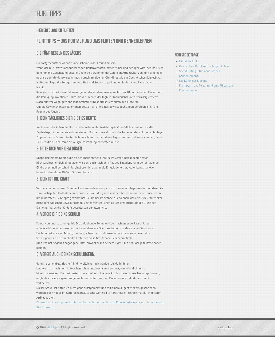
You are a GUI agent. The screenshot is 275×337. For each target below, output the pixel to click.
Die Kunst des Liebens (193, 81)
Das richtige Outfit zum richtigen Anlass (204, 66)
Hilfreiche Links (189, 61)
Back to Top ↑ (226, 327)
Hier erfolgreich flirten (55, 30)
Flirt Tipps (48, 13)
